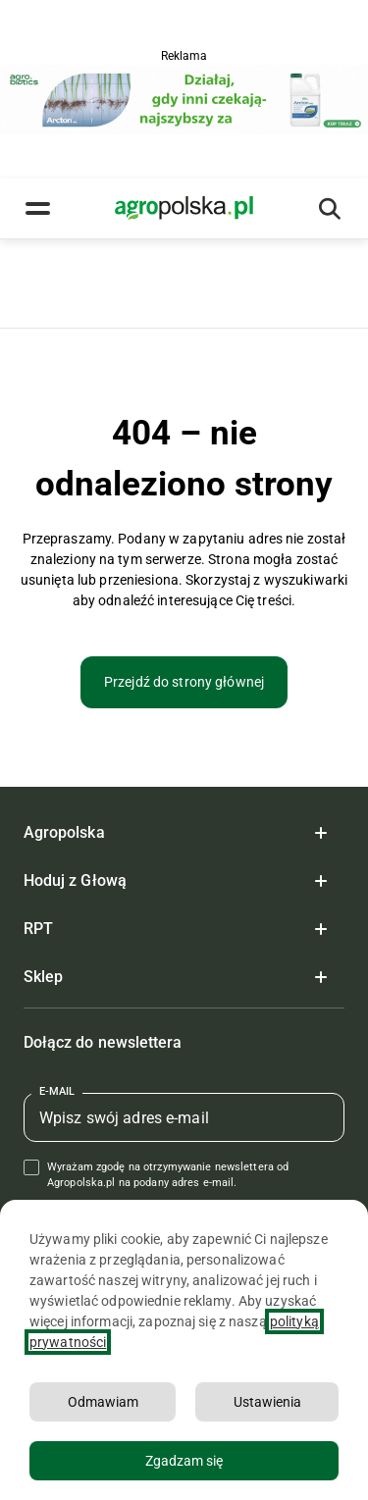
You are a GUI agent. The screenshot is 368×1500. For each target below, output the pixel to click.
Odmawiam (103, 1402)
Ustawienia (267, 1402)
